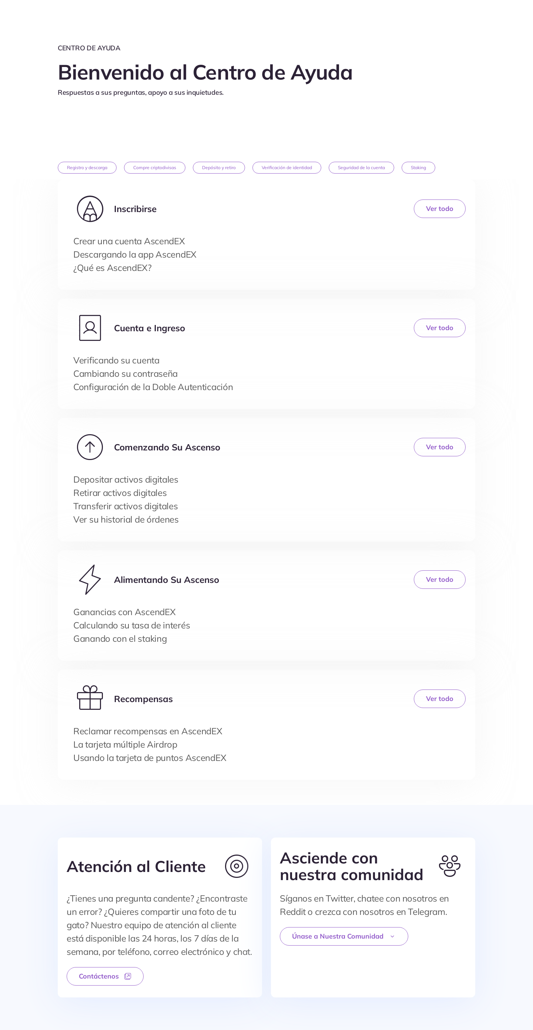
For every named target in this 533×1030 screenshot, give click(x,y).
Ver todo (439, 208)
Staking (418, 167)
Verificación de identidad (287, 167)
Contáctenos (105, 976)
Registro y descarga (87, 167)
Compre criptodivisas (154, 167)
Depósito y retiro (219, 167)
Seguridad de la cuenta (361, 167)
